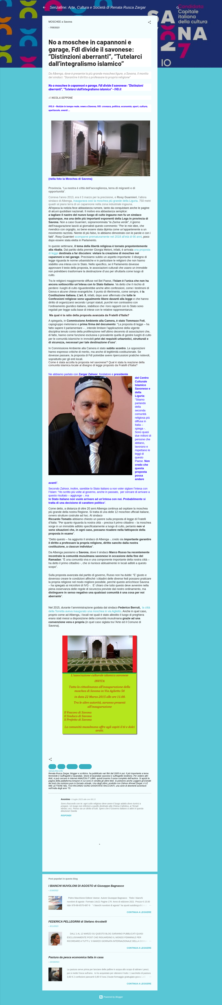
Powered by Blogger (111, 997)
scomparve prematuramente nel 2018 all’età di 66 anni (108, 236)
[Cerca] (178, 8)
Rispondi (66, 815)
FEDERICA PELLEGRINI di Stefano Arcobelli (77, 921)
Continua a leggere (139, 912)
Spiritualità (85, 766)
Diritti (52, 766)
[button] (149, 22)
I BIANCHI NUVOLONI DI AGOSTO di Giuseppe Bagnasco (86, 885)
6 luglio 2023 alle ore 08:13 (83, 799)
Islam (61, 766)
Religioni (72, 766)
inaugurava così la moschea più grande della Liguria (105, 200)
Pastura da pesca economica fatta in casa (75, 957)
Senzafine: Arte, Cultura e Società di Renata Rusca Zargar (98, 7)
